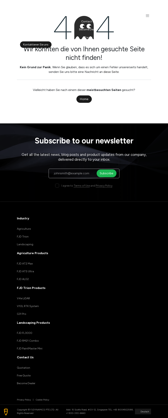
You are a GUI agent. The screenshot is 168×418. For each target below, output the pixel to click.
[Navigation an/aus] (147, 15)
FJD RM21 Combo (28, 340)
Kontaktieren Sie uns (35, 44)
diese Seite (111, 72)
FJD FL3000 (24, 333)
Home (84, 99)
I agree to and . (87, 185)
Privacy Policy (104, 185)
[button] (6, 412)
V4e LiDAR (23, 298)
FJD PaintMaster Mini (29, 348)
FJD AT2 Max (25, 263)
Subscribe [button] (108, 173)
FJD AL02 (23, 279)
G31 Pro (21, 314)
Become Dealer (26, 383)
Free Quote (24, 375)
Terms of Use (82, 185)
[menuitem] (88, 6)
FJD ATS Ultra (25, 271)
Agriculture (24, 228)
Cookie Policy (42, 399)
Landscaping (25, 244)
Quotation (23, 367)
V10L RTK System (28, 306)
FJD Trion (23, 236)
